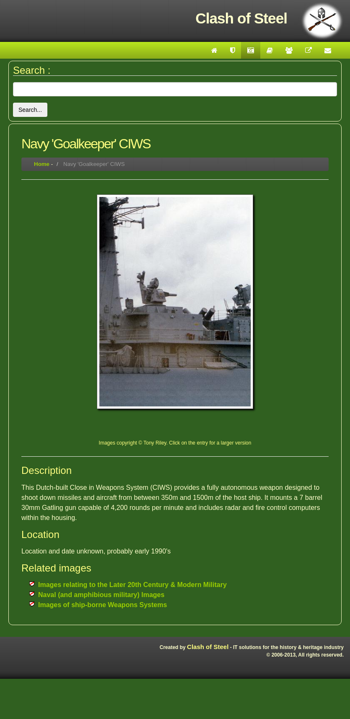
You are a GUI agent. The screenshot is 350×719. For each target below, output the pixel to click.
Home (41, 164)
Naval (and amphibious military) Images (101, 594)
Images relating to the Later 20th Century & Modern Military (132, 584)
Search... (30, 109)
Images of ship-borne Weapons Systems (102, 604)
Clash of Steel (207, 646)
